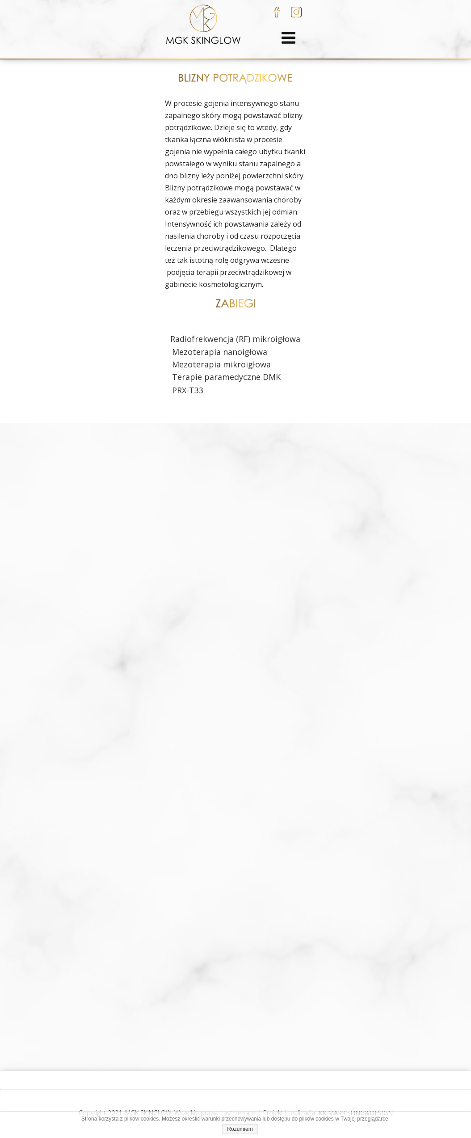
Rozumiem (239, 1129)
